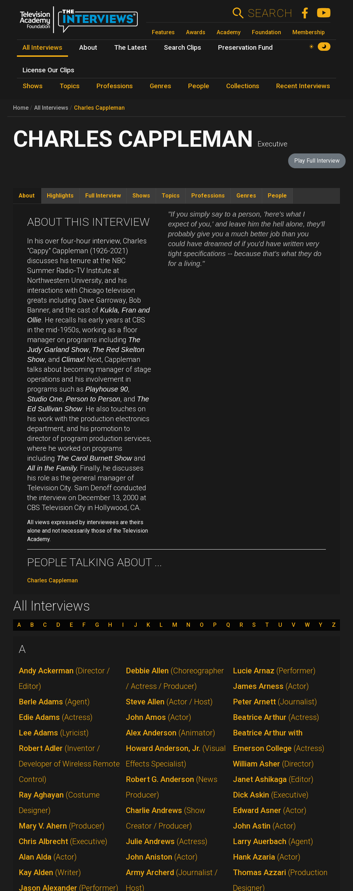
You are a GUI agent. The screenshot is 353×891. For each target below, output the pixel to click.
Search (270, 13)
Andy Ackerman (64, 678)
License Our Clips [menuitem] (48, 70)
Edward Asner (269, 810)
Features (163, 32)
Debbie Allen (175, 678)
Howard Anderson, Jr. (176, 756)
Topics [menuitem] (70, 86)
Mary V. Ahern (62, 826)
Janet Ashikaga (273, 779)
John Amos (158, 717)
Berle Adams (54, 701)
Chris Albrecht (63, 841)
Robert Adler (69, 764)
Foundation (266, 32)
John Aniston (162, 857)
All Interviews (51, 107)
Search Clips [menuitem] (182, 47)
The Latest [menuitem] (130, 47)
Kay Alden (50, 872)
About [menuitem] (88, 47)
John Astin (264, 826)
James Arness (271, 686)
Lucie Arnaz (274, 670)
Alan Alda (48, 857)
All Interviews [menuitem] (42, 47)
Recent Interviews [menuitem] (303, 86)
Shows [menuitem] (33, 86)
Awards (195, 32)
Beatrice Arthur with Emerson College (278, 740)
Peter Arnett (275, 701)
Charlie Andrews (165, 818)
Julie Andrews (167, 841)
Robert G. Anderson (171, 787)
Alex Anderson (170, 732)
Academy (229, 32)
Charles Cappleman (99, 107)
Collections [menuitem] (242, 86)
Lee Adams (54, 732)
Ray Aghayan (59, 802)
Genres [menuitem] (160, 86)
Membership (308, 32)
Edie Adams (56, 717)
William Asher (273, 763)
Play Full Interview (317, 160)
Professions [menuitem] (115, 86)
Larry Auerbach (273, 841)
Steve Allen (169, 701)
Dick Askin (271, 794)
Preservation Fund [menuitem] (245, 47)
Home (21, 107)
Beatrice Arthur (276, 717)
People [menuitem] (198, 86)
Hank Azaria (267, 857)
